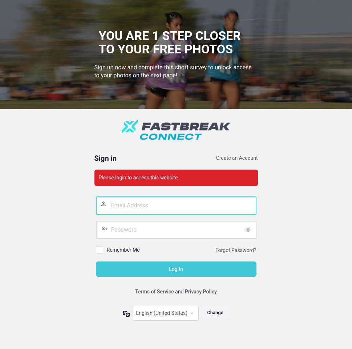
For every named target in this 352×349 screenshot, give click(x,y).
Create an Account (237, 158)
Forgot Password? (235, 250)
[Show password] (249, 230)
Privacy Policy (201, 292)
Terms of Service (154, 292)
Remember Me (123, 250)
